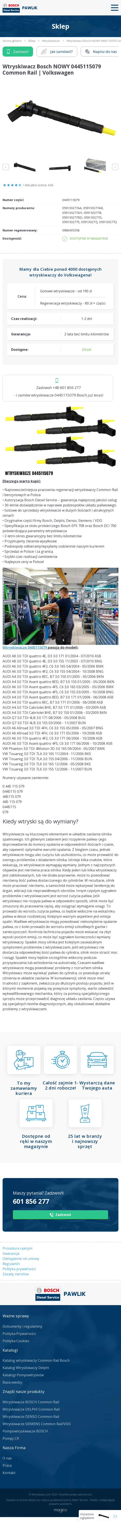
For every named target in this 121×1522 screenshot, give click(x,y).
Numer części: (13, 200)
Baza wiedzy (12, 1382)
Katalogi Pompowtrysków (23, 1375)
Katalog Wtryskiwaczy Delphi (26, 1367)
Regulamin (11, 1263)
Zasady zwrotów (16, 1274)
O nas (7, 1458)
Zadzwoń (18, 51)
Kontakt (9, 1472)
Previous (6, 167)
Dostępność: (12, 238)
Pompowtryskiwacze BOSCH (25, 1431)
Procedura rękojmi (17, 1248)
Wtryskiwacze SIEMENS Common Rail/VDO (37, 1423)
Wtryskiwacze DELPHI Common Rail (31, 1409)
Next (115, 167)
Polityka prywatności (19, 1269)
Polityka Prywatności (19, 1333)
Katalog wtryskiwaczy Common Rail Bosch (36, 1360)
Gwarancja (11, 1253)
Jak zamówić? (57, 51)
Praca (7, 1465)
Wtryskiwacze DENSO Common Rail (31, 1416)
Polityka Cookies (16, 1341)
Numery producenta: (19, 208)
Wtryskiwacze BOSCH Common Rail (31, 1402)
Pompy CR (11, 1438)
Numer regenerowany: (20, 230)
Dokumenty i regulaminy (22, 1326)
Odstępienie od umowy (21, 1258)
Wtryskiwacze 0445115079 (25, 647)
